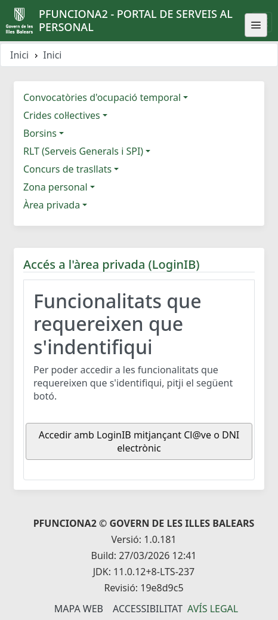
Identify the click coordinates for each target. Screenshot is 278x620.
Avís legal (212, 608)
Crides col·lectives (61, 115)
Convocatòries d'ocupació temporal (102, 97)
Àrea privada (51, 204)
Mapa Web (78, 608)
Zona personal (55, 187)
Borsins (40, 133)
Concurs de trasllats (67, 169)
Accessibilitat (148, 608)
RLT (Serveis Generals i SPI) (83, 151)
